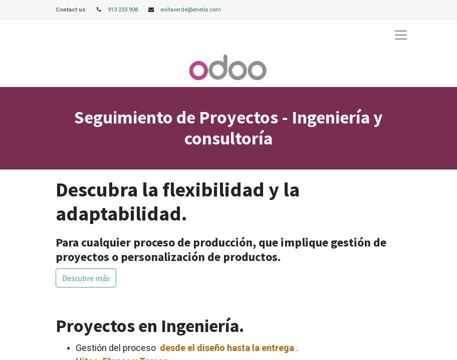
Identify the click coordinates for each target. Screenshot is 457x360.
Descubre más (86, 278)
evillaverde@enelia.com (190, 9)
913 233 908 (123, 9)
